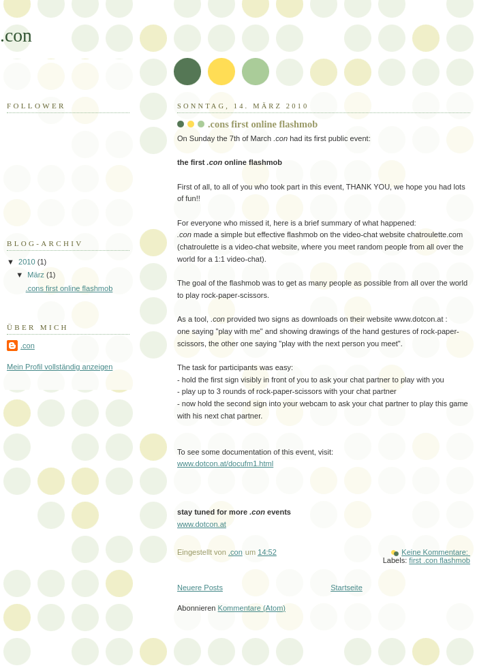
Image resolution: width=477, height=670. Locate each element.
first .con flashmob (439, 560)
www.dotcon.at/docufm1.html (225, 463)
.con (16, 35)
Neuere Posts (200, 587)
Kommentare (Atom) (252, 608)
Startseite (346, 587)
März (36, 275)
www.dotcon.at (201, 524)
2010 (27, 262)
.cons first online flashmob (263, 124)
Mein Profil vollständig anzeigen (59, 367)
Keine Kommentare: (435, 552)
